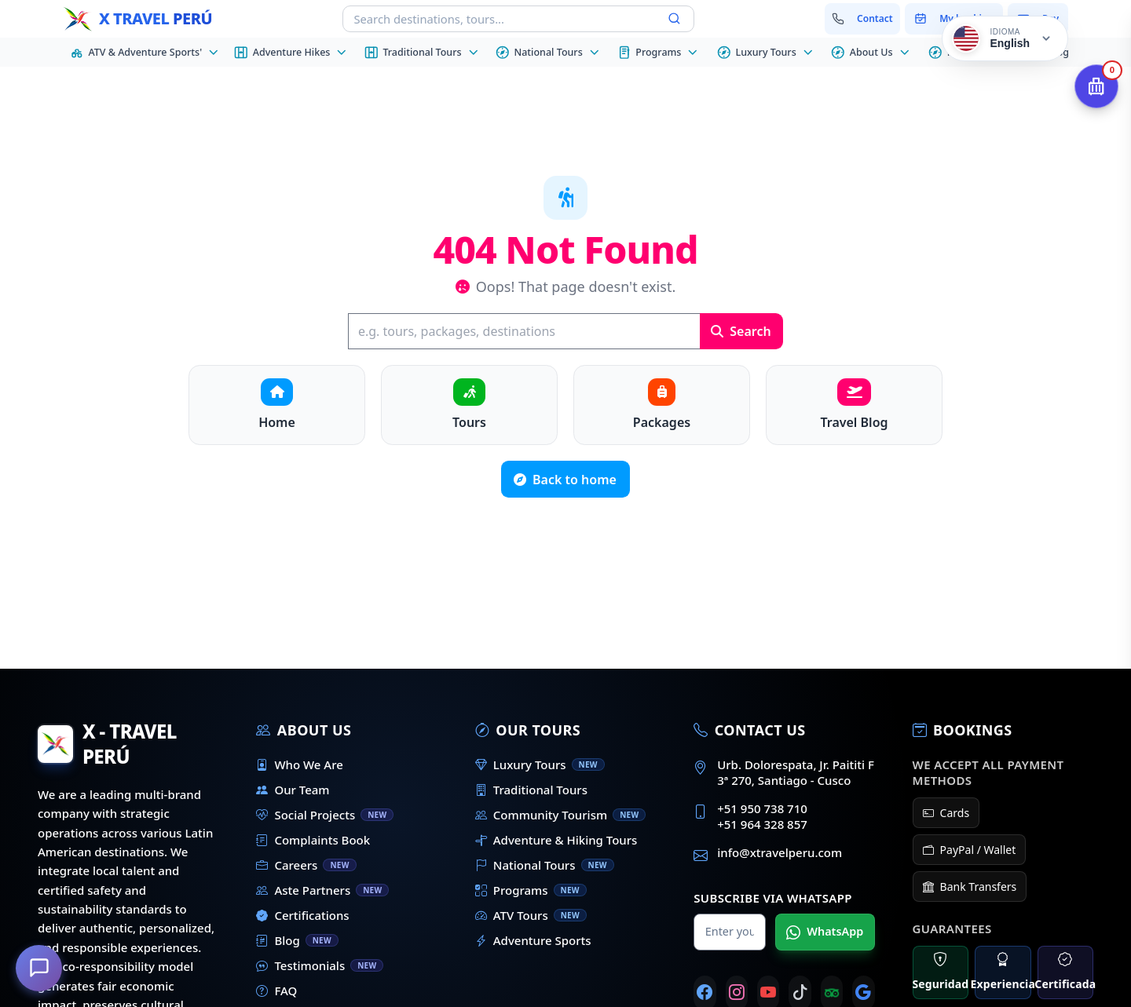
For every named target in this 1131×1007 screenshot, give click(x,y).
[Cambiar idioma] (1005, 38)
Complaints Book (313, 840)
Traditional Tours (531, 789)
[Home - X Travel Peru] (137, 19)
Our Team (292, 789)
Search (740, 331)
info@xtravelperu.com (779, 852)
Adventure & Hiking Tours (556, 840)
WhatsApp (824, 932)
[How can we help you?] (39, 967)
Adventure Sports (533, 940)
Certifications (302, 915)
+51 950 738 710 (762, 808)
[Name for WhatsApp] (730, 932)
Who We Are (299, 764)
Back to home (565, 479)
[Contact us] (863, 19)
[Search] (524, 330)
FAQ (276, 990)
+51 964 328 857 (762, 824)
